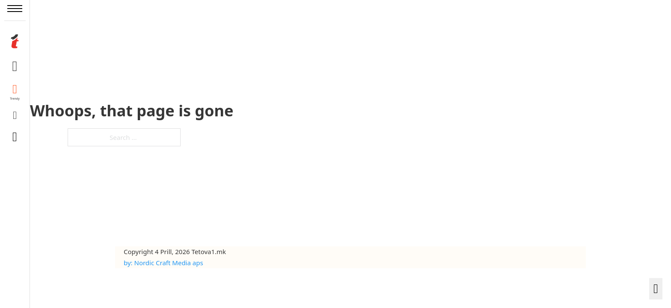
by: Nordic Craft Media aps (163, 262)
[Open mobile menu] (14, 8)
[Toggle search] (15, 136)
